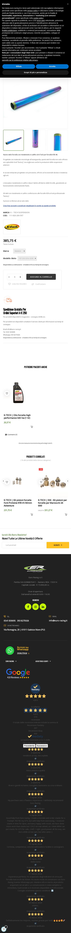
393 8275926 (15, 335)
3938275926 (22, 653)
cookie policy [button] (38, 18)
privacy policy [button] (32, 11)
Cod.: (5, 215)
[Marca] (19, 251)
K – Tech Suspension (19, 212)
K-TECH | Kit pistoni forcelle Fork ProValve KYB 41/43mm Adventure (18, 503)
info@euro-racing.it (14, 329)
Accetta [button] (52, 66)
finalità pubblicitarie (9, 30)
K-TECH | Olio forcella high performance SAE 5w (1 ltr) (17, 416)
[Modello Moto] (27, 258)
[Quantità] (14, 277)
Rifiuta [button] (19, 66)
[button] (68, 4)
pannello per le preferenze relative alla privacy (20, 60)
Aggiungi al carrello (41, 277)
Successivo (42, 745)
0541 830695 (10, 332)
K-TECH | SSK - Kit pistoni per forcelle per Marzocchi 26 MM (52, 503)
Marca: (6, 212)
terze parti (41, 20)
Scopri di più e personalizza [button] (35, 72)
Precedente (29, 745)
